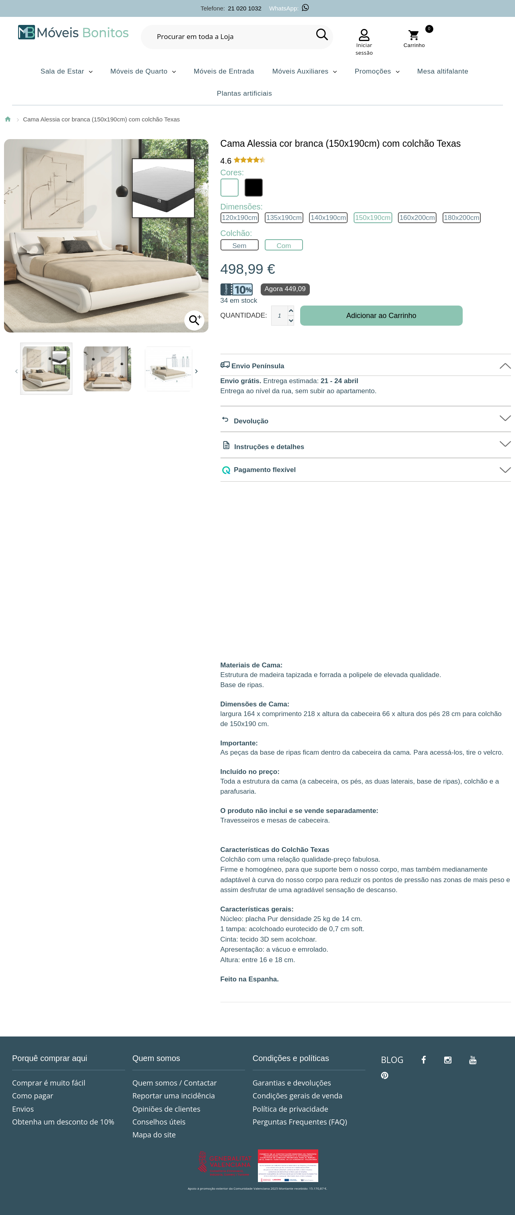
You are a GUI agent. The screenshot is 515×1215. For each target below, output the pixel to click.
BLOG (392, 1059)
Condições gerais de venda (298, 1095)
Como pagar (32, 1095)
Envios (23, 1109)
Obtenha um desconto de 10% (63, 1122)
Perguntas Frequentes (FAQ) (300, 1122)
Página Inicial (7, 119)
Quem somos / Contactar (174, 1083)
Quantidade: (243, 315)
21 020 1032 (244, 8)
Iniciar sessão (364, 49)
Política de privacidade (290, 1109)
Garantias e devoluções (292, 1083)
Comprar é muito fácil (48, 1083)
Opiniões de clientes (166, 1109)
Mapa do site (154, 1134)
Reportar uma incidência (173, 1095)
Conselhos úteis (158, 1122)
